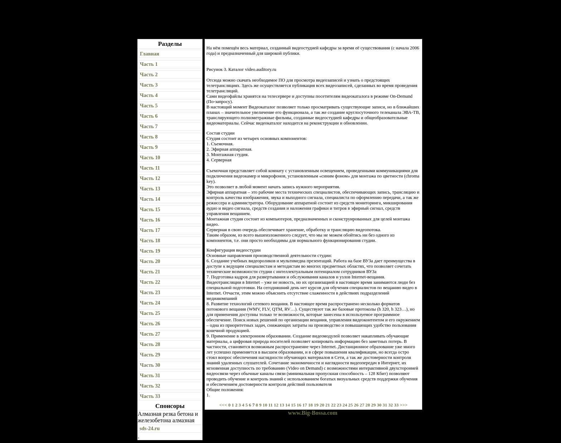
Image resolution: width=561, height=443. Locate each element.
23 (339, 405)
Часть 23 (150, 292)
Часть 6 (149, 116)
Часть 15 (150, 209)
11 (270, 405)
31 (384, 405)
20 (321, 405)
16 (299, 405)
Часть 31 (150, 375)
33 (396, 405)
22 (333, 405)
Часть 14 (150, 199)
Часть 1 (149, 64)
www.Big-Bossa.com (312, 413)
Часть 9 (149, 147)
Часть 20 (150, 261)
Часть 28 (150, 344)
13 (281, 405)
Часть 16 (150, 220)
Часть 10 (150, 157)
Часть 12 (150, 178)
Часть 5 (149, 105)
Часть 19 (150, 251)
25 (350, 405)
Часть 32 (150, 386)
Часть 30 (150, 365)
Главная (149, 54)
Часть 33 (150, 396)
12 (276, 405)
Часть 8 (149, 137)
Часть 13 (150, 188)
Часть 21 (150, 271)
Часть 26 (150, 323)
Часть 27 (150, 334)
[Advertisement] (281, 20)
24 (344, 405)
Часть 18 (150, 240)
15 (293, 405)
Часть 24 (150, 303)
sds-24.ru (150, 428)
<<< (223, 405)
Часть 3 (149, 85)
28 (367, 405)
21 (327, 405)
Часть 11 (150, 168)
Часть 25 (150, 313)
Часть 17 (150, 230)
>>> (404, 405)
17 (304, 405)
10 (265, 405)
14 (287, 405)
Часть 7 (149, 126)
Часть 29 (150, 354)
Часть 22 (150, 282)
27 (362, 405)
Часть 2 (149, 74)
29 (373, 405)
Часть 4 (149, 95)
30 (379, 405)
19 (316, 405)
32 (390, 405)
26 (356, 405)
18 (310, 405)
